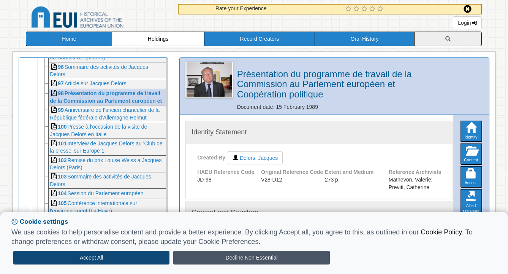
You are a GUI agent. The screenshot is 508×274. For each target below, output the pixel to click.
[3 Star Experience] (365, 9)
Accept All (91, 258)
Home (69, 39)
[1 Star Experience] (349, 9)
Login (467, 23)
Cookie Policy (441, 232)
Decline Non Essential (252, 258)
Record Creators (259, 39)
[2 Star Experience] (357, 9)
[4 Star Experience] (373, 9)
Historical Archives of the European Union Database (99, 18)
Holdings (158, 39)
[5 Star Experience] (381, 9)
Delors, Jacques (255, 158)
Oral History (365, 39)
